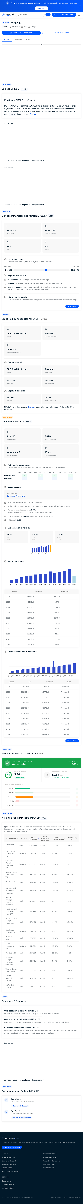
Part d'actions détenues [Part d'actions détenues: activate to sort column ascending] (45, 838)
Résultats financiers (9, 1164)
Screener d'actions (8, 1157)
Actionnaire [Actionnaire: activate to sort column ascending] (11, 838)
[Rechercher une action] (30, 15)
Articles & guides (49, 1164)
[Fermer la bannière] (80, 5)
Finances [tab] (29, 39)
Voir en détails (72, 306)
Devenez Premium (16, 496)
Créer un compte (8, 1184)
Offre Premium (48, 1168)
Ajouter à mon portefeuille (21, 33)
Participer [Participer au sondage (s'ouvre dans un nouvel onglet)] (41, 8)
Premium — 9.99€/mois (11, 1147)
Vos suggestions (8, 1188)
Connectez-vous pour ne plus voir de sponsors (24, 160)
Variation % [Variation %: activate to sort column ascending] (72, 838)
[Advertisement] (41, 63)
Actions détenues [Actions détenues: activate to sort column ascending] (33, 838)
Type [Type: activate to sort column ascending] (23, 838)
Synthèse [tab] (7, 39)
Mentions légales (56, 1197)
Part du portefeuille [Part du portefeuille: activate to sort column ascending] (58, 838)
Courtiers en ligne (49, 1157)
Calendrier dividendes (9, 1161)
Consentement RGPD (74, 1197)
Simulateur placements (51, 1161)
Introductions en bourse (10, 1171)
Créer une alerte (61, 33)
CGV (64, 1197)
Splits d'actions (7, 1168)
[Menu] (79, 15)
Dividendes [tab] (18, 39)
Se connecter (6, 1181)
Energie (32, 27)
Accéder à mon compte (64, 15)
